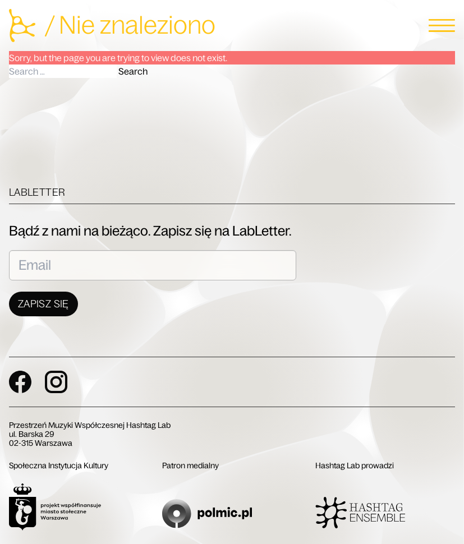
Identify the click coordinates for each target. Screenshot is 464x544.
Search (133, 71)
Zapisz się (43, 304)
